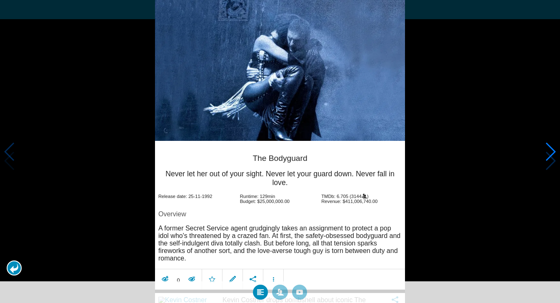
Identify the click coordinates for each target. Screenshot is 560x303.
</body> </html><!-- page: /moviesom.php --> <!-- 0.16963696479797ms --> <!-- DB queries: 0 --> (280, 151)
